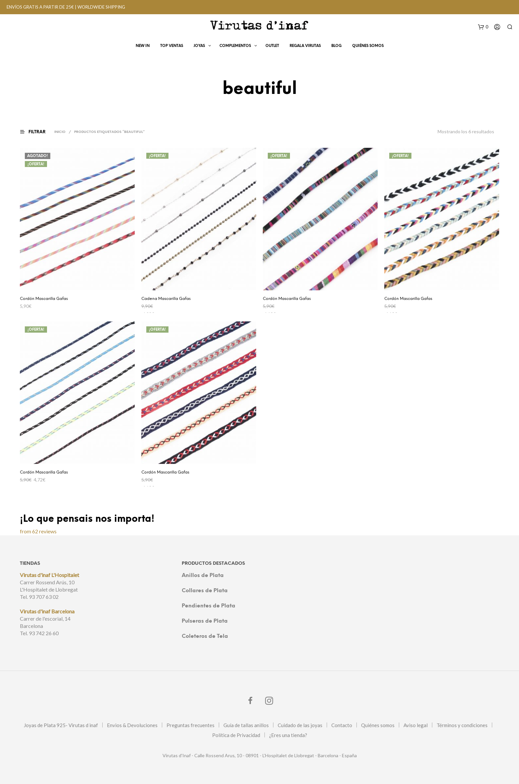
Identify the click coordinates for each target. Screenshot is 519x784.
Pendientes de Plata (208, 606)
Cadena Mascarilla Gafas (166, 299)
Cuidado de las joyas (300, 725)
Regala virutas (305, 47)
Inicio (61, 132)
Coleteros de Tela (205, 636)
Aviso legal (415, 725)
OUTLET (272, 47)
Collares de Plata (205, 591)
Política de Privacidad (236, 735)
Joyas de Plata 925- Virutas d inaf (61, 725)
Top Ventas (171, 47)
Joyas (199, 47)
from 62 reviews (38, 531)
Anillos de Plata (203, 575)
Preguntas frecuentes (190, 725)
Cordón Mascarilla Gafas (44, 299)
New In (143, 47)
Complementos (235, 47)
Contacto (341, 725)
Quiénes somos (378, 725)
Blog (336, 47)
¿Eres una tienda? (288, 735)
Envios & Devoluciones (132, 725)
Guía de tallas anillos (246, 725)
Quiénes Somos (368, 47)
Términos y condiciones (462, 725)
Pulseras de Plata (205, 621)
